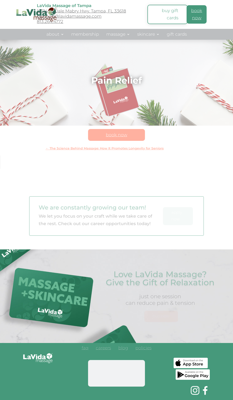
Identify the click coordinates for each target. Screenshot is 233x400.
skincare (146, 35)
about (52, 35)
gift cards (177, 35)
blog (123, 348)
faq (85, 348)
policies (143, 348)
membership (85, 35)
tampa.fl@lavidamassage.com (69, 16)
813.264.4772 (50, 21)
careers (103, 348)
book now (116, 134)
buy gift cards (170, 14)
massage (115, 35)
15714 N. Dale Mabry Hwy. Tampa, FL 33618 (81, 11)
